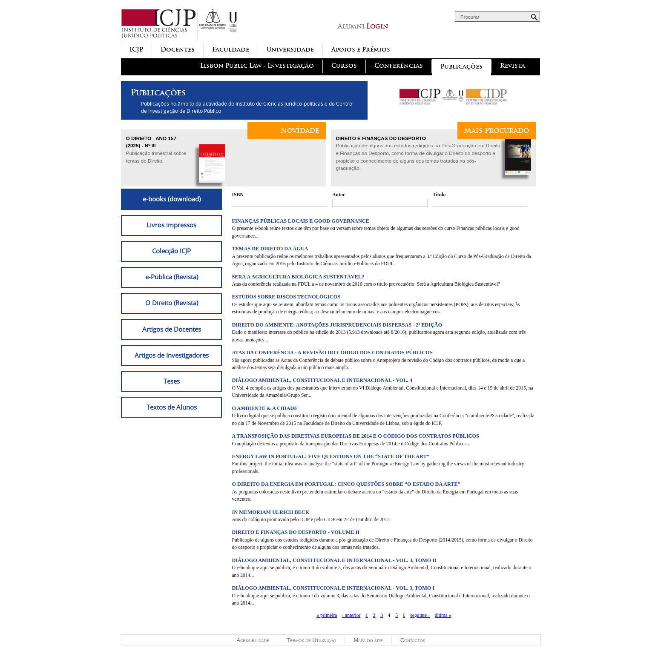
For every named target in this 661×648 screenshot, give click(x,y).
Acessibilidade (252, 640)
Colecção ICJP (171, 251)
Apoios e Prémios (360, 49)
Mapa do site (368, 640)
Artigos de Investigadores (172, 355)
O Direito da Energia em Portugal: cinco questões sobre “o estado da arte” (346, 484)
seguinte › (420, 615)
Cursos (344, 65)
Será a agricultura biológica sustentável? (298, 277)
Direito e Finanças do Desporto (381, 138)
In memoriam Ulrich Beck (270, 512)
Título (439, 195)
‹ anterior (351, 615)
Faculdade (230, 49)
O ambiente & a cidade (264, 408)
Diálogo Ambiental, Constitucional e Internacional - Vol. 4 (322, 380)
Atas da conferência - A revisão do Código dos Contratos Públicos (332, 353)
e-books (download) (172, 199)
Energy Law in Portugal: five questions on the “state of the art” (330, 456)
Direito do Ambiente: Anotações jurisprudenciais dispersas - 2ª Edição (337, 325)
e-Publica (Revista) (171, 276)
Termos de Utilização (311, 640)
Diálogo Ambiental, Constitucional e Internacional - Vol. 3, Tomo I (333, 588)
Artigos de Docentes (171, 329)
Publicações (461, 66)
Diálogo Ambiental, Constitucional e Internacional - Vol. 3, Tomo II (334, 560)
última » (443, 615)
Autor (338, 195)
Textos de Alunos (172, 407)
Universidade (290, 49)
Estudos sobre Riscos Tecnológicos (286, 297)
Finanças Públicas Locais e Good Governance (300, 221)
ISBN (237, 195)
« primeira (326, 615)
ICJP (136, 49)
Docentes (178, 49)
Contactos (412, 640)
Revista (512, 65)
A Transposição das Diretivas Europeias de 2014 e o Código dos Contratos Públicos (355, 436)
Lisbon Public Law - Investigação (257, 65)
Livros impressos (171, 225)
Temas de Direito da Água (270, 249)
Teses (172, 381)
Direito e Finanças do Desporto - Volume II (295, 532)
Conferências (398, 65)
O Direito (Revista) (171, 302)
